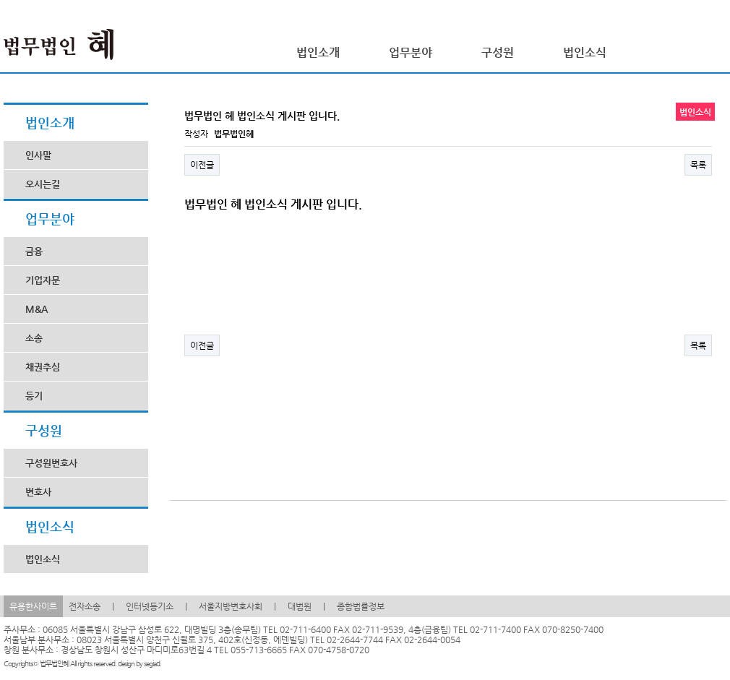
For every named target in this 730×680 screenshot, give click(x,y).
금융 (34, 251)
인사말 (38, 155)
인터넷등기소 (149, 606)
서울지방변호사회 (230, 606)
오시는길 (42, 183)
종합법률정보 (361, 606)
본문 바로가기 (0, 0)
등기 (34, 395)
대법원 (300, 606)
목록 (698, 165)
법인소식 (42, 559)
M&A (36, 309)
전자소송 (84, 606)
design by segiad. (139, 664)
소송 (34, 337)
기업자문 (42, 280)
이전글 (202, 165)
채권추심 (42, 366)
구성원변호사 (51, 462)
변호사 (38, 491)
